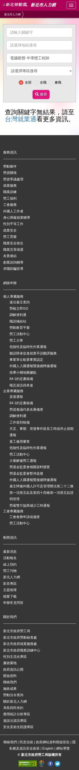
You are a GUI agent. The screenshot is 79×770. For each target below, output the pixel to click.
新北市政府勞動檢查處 (20, 637)
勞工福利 (10, 198)
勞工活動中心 (19, 334)
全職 (43, 82)
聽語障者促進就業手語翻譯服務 (33, 353)
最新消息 (10, 551)
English (48, 748)
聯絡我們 (10, 682)
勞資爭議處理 (13, 179)
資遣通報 (16, 396)
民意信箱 (27, 742)
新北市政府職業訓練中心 (21, 650)
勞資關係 (10, 173)
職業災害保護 (13, 249)
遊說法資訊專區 (15, 720)
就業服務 (10, 185)
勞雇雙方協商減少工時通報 (29, 505)
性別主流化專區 (15, 656)
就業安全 (10, 230)
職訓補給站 (17, 321)
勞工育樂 (10, 236)
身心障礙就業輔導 (16, 217)
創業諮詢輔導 (13, 262)
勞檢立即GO (18, 308)
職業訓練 (10, 192)
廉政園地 (10, 663)
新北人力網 (11, 577)
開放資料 (10, 676)
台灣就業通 (20, 119)
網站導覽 (63, 748)
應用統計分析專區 (16, 714)
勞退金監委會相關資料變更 (29, 467)
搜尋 (41, 94)
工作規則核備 (19, 422)
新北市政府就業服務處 (20, 644)
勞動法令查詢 (13, 695)
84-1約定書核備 (21, 379)
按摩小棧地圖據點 (22, 372)
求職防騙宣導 (13, 268)
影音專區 (10, 583)
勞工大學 (16, 340)
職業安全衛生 (13, 243)
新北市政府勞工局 (16, 631)
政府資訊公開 (13, 669)
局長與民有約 (13, 708)
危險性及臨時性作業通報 (28, 347)
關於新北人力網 (15, 701)
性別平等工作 (13, 224)
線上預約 (10, 564)
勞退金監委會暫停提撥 (26, 473)
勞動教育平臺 (19, 327)
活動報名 (10, 558)
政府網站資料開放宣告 (53, 742)
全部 (28, 82)
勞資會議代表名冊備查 (26, 409)
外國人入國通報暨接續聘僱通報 (33, 366)
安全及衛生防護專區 (18, 727)
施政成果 (10, 688)
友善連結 (10, 256)
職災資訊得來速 (21, 385)
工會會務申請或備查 (24, 517)
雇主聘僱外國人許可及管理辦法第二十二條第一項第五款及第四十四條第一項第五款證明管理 (41, 492)
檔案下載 (10, 596)
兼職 (58, 82)
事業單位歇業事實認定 (26, 359)
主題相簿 (10, 590)
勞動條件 (10, 166)
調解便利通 (17, 315)
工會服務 (10, 204)
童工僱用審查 (19, 441)
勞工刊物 (10, 571)
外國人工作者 (13, 211)
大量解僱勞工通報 (22, 460)
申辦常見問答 (13, 603)
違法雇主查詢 (19, 302)
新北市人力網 (12, 14)
